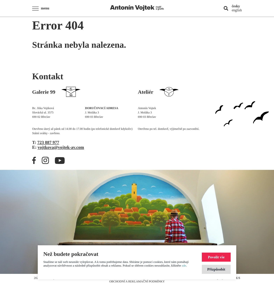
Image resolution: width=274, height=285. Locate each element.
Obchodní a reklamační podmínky (137, 281)
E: (58, 147)
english (237, 10)
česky (236, 6)
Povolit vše (216, 257)
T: (45, 142)
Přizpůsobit (216, 269)
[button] (41, 8)
